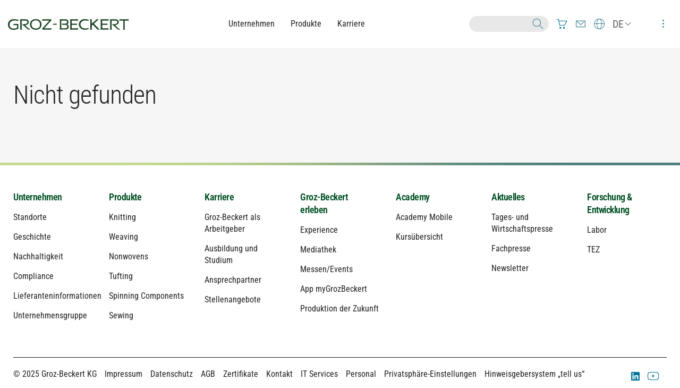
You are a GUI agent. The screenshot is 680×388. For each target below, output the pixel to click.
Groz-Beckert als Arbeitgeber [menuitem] (232, 223)
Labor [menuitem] (597, 230)
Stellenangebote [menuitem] (233, 299)
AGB (208, 374)
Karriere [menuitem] (219, 197)
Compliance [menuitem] (33, 276)
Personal (361, 374)
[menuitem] (562, 24)
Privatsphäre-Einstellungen (430, 374)
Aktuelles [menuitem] (508, 197)
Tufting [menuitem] (121, 276)
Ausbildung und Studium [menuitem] (231, 254)
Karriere (351, 24)
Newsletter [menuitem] (510, 268)
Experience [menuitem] (319, 230)
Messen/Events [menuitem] (326, 269)
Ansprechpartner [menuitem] (233, 280)
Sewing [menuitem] (121, 315)
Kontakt (279, 374)
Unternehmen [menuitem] (37, 197)
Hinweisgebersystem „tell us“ (534, 374)
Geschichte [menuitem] (32, 237)
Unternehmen (251, 24)
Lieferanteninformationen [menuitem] (53, 296)
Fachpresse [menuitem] (511, 248)
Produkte (306, 24)
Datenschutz (171, 374)
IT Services (319, 374)
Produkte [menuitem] (125, 197)
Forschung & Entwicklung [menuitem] (609, 203)
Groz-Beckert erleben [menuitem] (323, 203)
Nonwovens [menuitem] (128, 256)
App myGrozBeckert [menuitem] (333, 289)
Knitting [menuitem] (122, 217)
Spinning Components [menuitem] (146, 296)
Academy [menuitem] (413, 197)
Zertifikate (240, 374)
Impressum (123, 374)
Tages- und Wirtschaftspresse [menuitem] (522, 223)
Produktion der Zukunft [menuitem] (339, 308)
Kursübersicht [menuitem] (419, 237)
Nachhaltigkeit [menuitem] (38, 256)
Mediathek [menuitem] (318, 249)
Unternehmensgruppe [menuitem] (50, 315)
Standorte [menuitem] (30, 217)
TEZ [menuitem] (593, 249)
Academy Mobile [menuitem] (424, 217)
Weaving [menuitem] (123, 237)
